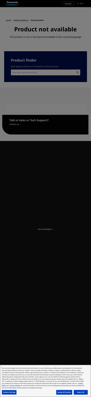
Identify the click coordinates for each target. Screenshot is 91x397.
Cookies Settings (9, 392)
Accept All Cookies (64, 392)
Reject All (80, 392)
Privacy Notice (15, 385)
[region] (45, 381)
